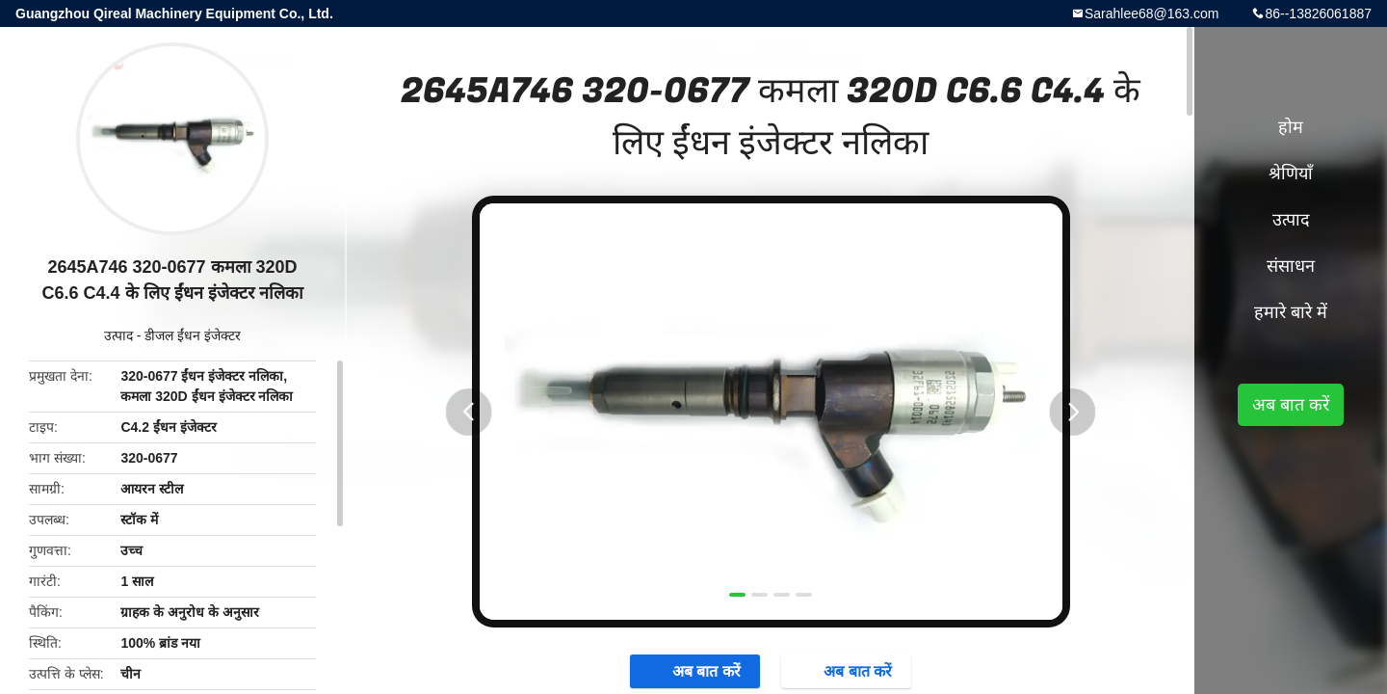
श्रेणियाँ (1291, 173)
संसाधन (1291, 266)
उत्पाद (118, 335)
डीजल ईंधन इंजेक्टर (192, 335)
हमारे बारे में (1290, 312)
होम (1290, 127)
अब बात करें (1290, 404)
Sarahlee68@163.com (1152, 13)
